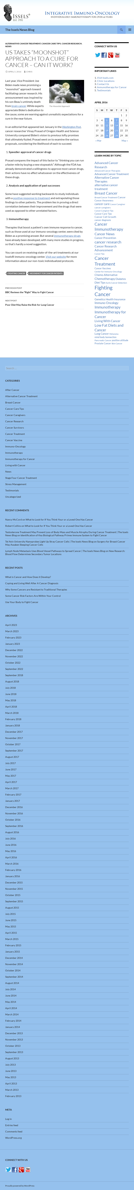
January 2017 (12, 800)
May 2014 (10, 1001)
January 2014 (12, 1026)
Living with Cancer (15, 465)
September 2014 (14, 976)
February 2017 (13, 794)
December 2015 (14, 882)
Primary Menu (130, 29)
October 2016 (12, 819)
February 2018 (13, 719)
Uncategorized (13, 496)
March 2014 (11, 1014)
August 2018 (12, 681)
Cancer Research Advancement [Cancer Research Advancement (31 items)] (106, 248)
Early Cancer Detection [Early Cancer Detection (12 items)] (116, 283)
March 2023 (11, 631)
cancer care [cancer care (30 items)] (102, 204)
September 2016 (14, 825)
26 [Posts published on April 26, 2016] (106, 135)
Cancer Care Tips (51, 43)
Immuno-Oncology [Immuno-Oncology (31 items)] (106, 303)
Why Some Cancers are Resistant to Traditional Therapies (36, 589)
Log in (8, 1118)
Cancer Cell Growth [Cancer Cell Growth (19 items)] (105, 216)
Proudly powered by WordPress (19, 1185)
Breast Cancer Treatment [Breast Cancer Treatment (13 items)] (106, 197)
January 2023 (12, 643)
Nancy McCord (13, 519)
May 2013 (10, 1077)
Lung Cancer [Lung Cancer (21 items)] (102, 333)
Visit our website (56, 256)
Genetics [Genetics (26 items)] (100, 299)
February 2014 (13, 1020)
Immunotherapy (14, 452)
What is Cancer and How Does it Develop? (28, 576)
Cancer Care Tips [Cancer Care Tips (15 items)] (103, 213)
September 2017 (14, 750)
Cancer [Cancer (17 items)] (122, 197)
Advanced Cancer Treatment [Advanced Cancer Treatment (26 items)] (112, 174)
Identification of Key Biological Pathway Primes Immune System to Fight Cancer (64, 535)
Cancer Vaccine (13, 440)
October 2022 (12, 662)
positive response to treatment (31, 198)
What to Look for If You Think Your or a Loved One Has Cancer (59, 519)
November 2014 (14, 964)
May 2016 (10, 851)
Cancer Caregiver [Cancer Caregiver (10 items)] (117, 204)
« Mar (98, 140)
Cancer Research (72, 43)
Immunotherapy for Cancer (112, 87)
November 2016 (14, 813)
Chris (29, 71)
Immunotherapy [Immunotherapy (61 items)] (108, 307)
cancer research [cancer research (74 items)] (108, 242)
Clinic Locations (105, 80)
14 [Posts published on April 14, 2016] (116, 125)
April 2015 (11, 932)
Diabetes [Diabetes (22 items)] (121, 278)
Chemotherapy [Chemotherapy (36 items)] (105, 279)
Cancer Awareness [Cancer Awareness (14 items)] (104, 200)
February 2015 (13, 945)
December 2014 (14, 957)
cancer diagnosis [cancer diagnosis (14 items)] (103, 220)
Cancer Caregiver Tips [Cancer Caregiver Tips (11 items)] (104, 211)
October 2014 (12, 970)
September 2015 (14, 901)
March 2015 (11, 939)
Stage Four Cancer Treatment (21, 477)
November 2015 (14, 888)
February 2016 (13, 869)
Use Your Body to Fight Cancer (21, 602)
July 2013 (10, 1064)
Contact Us (103, 84)
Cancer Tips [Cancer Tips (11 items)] (100, 254)
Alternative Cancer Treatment (23, 43)
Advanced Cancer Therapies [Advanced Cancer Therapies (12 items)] (107, 171)
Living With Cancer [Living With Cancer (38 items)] (107, 321)
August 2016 (12, 832)
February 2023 (13, 637)
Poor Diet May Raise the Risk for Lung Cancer (44, 302)
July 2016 (10, 838)
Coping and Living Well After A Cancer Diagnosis (31, 583)
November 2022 (14, 656)
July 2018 (10, 687)
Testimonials (104, 90)
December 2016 (14, 807)
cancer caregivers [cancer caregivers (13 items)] (103, 207)
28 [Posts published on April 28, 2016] (116, 135)
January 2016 (12, 876)
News (8, 46)
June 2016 (10, 844)
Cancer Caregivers (15, 415)
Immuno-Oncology (15, 446)
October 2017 (12, 744)
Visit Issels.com (105, 77)
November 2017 (14, 738)
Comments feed (13, 1131)
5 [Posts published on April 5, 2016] (106, 120)
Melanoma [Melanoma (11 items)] (113, 334)
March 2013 (11, 1089)
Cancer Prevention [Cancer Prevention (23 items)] (105, 237)
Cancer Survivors (14, 427)
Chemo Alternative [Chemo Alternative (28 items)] (106, 274)
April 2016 (11, 857)
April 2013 (11, 1083)
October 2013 (12, 1045)
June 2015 (10, 920)
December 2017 (14, 731)
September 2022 (14, 668)
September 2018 (14, 675)
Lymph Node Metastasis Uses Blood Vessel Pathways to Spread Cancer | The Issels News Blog (55, 550)
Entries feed (11, 1125)
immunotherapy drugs (67, 235)
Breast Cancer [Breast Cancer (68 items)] (106, 193)
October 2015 (12, 895)
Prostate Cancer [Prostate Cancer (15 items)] (103, 343)
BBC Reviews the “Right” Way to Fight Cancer (44, 290)
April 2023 (11, 624)
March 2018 (11, 712)
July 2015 (10, 913)
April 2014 (11, 1008)
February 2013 (13, 1096)
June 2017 (10, 769)
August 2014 (12, 982)
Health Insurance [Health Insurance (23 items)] (115, 299)
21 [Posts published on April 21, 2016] (116, 130)
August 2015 (12, 907)
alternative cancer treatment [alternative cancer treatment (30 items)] (106, 187)
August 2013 (12, 1058)
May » (125, 140)
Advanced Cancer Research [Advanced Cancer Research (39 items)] (106, 165)
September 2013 (14, 1052)
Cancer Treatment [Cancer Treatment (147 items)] (105, 261)
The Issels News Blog (19, 30)
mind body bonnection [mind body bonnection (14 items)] (105, 337)
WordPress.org (13, 1137)
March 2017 (11, 788)
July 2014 (10, 989)
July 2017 (10, 763)
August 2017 (12, 756)
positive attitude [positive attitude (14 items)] (120, 340)
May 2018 (10, 700)
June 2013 (10, 1070)
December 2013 (14, 1033)
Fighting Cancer (16, 273)
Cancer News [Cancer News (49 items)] (105, 234)
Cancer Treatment (15, 433)
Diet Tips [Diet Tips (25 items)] (100, 282)
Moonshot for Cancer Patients (46, 273)
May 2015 (10, 926)
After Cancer (12, 389)
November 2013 (14, 1039)
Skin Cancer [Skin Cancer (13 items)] (116, 343)
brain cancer (19, 105)
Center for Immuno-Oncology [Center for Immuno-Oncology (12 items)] (108, 271)
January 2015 (12, 951)
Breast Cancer (13, 402)
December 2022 (14, 650)
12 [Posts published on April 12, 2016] (106, 125)
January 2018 (12, 725)
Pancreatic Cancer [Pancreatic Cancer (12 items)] (103, 340)
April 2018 (11, 706)
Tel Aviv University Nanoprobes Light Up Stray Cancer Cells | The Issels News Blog (49, 541)
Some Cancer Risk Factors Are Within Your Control (33, 595)
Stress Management (15, 484)
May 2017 (10, 775)
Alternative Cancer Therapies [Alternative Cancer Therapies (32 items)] (107, 179)
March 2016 (11, 863)
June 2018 (10, 694)
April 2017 (11, 781)
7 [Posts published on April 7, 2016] (116, 120)
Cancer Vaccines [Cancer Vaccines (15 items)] (103, 268)
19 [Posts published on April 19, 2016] (106, 130)
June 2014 (10, 995)
